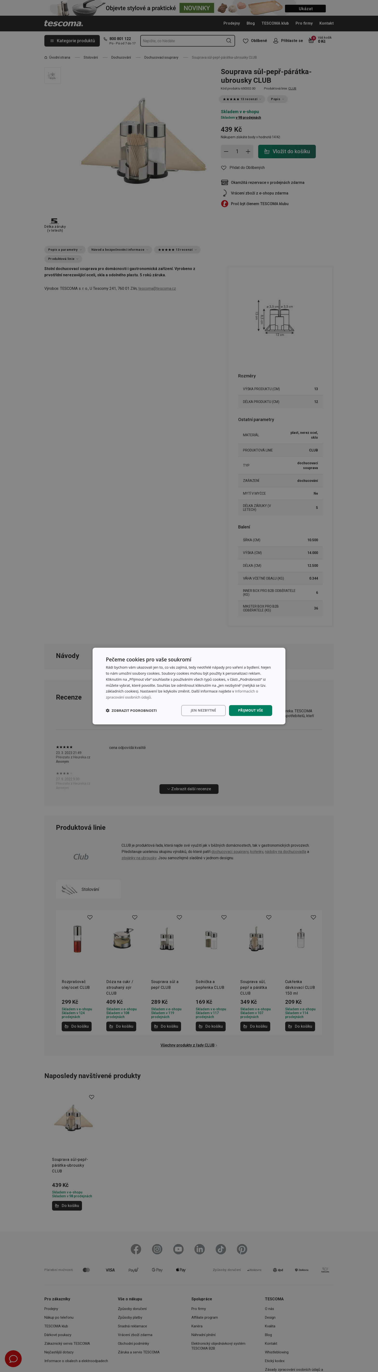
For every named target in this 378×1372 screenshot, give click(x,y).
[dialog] (189, 686)
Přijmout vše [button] (250, 710)
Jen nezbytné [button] (203, 710)
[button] (131, 710)
